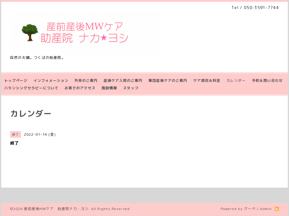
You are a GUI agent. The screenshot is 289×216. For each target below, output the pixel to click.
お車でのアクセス (80, 88)
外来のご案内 (86, 80)
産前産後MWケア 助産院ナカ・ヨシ (56, 208)
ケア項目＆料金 (206, 80)
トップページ (15, 80)
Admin (266, 208)
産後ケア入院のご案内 (123, 80)
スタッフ (131, 88)
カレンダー (236, 80)
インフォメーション (50, 80)
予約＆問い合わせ (267, 80)
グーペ (250, 208)
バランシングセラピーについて (31, 88)
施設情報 (109, 88)
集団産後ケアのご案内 (167, 80)
